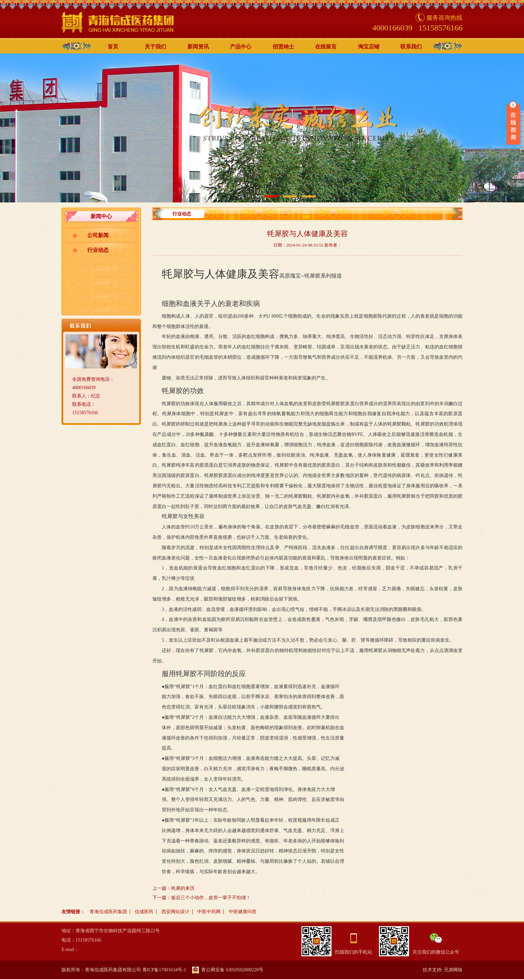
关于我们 (155, 46)
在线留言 (326, 46)
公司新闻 (98, 235)
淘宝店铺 (368, 46)
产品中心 (240, 46)
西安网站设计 (175, 911)
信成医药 (144, 911)
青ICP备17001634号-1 (164, 969)
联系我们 (411, 46)
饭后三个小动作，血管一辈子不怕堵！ (211, 897)
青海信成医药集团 (108, 911)
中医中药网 (209, 911)
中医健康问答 (243, 911)
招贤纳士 (283, 46)
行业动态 (98, 250)
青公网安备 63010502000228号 (227, 969)
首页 (113, 46)
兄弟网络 (453, 969)
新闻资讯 (198, 46)
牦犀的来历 (182, 888)
